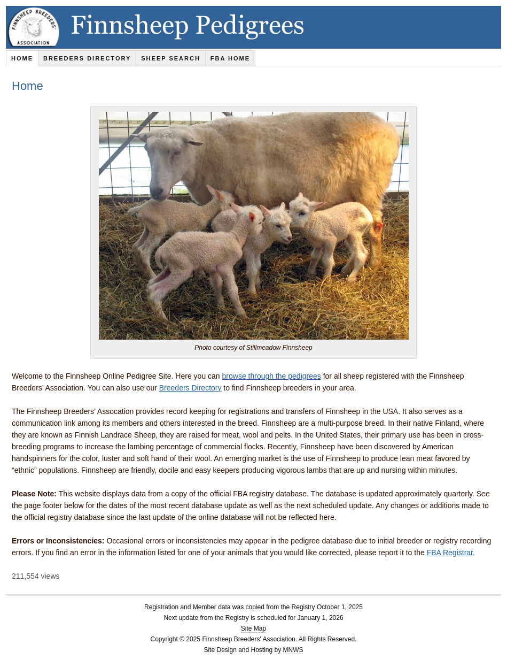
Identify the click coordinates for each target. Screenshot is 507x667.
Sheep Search (170, 58)
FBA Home (230, 58)
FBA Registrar (450, 552)
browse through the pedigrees (271, 376)
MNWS (293, 650)
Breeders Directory (87, 58)
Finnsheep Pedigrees (253, 27)
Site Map (253, 628)
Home (22, 58)
